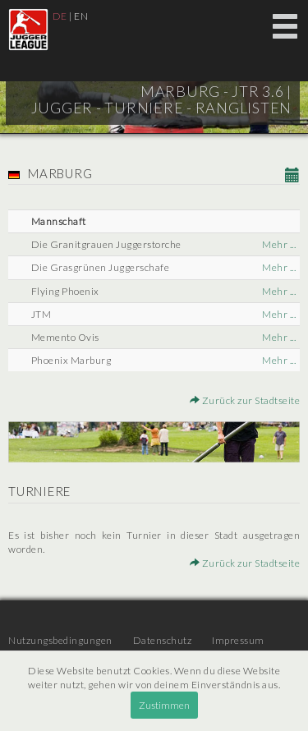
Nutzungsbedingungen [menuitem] (60, 640)
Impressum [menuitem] (238, 640)
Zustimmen (164, 705)
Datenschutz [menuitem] (162, 640)
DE (60, 16)
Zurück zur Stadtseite (245, 400)
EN (81, 16)
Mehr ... (279, 244)
